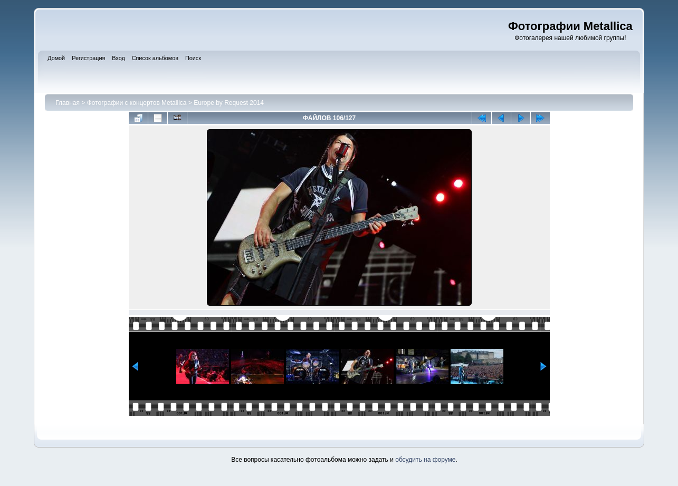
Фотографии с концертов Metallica (137, 102)
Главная (67, 102)
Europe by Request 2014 (229, 102)
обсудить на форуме (425, 459)
